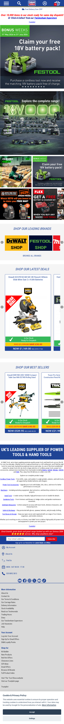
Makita (44, 470)
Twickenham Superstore (45, 18)
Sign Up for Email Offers (10, 639)
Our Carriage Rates (8, 602)
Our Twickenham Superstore (12, 621)
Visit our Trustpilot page (10, 681)
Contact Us (5, 596)
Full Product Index (8, 673)
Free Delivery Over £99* (32, 9)
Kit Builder (5, 651)
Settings (32, 718)
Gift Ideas (4, 664)
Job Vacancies (6, 624)
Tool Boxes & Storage (9, 514)
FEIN (17, 472)
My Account (8, 547)
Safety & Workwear (9, 510)
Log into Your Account (9, 636)
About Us (7, 554)
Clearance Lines (7, 661)
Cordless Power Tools (7, 479)
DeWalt (50, 470)
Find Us (7, 560)
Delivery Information (8, 605)
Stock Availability (7, 608)
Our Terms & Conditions (10, 599)
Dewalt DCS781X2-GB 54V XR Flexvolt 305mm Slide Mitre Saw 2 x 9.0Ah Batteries (28, 278)
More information (49, 705)
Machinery (4, 490)
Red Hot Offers (6, 658)
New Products (6, 655)
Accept (32, 712)
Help (3, 627)
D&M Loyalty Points (8, 642)
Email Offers (6, 667)
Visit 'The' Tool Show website (12, 678)
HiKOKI (61, 470)
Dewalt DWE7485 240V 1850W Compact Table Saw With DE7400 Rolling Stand (22, 376)
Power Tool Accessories (11, 485)
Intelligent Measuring (9, 505)
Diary (3, 618)
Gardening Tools (8, 499)
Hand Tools (8, 496)
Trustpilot (32, 22)
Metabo (55, 470)
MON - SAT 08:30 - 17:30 (13, 567)
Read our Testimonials (9, 611)
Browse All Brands (32, 256)
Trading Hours (6, 614)
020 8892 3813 (9, 573)
